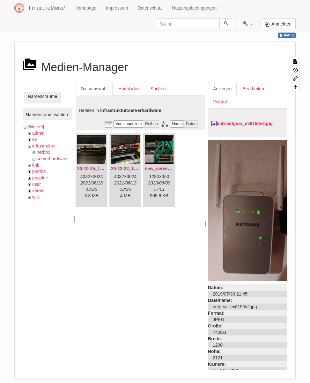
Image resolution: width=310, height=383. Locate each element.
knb (36, 165)
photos (39, 171)
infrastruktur (44, 145)
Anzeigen (222, 88)
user (36, 184)
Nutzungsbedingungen (194, 8)
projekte (40, 177)
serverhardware (52, 158)
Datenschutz (149, 8)
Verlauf (220, 101)
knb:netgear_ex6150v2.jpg (245, 123)
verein (38, 190)
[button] (247, 24)
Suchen (158, 88)
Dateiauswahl (94, 88)
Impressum (117, 8)
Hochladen (129, 88)
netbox (43, 152)
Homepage (86, 8)
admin (38, 133)
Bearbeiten (253, 88)
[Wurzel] (36, 126)
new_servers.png (163, 168)
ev (34, 139)
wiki (36, 196)
